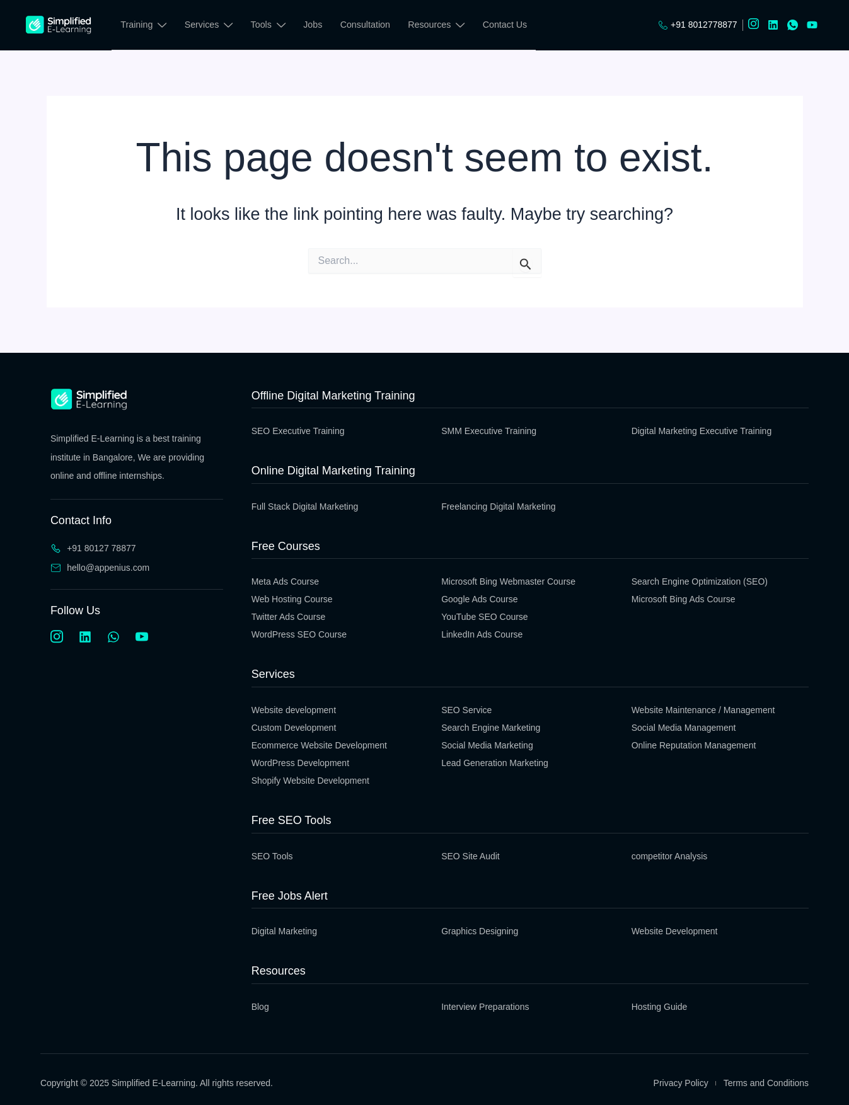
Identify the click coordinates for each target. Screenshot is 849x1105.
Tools (269, 27)
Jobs (315, 25)
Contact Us (507, 25)
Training (143, 27)
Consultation (367, 25)
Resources (439, 27)
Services (209, 27)
